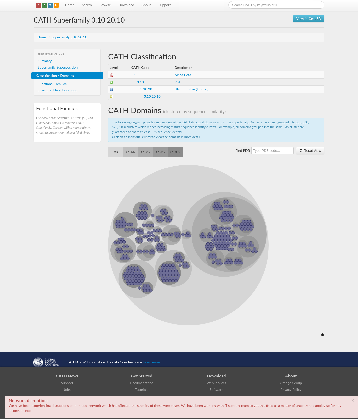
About (146, 5)
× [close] (352, 400)
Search (87, 5)
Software (216, 389)
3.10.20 (146, 89)
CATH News (67, 375)
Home (69, 5)
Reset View (310, 151)
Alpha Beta (183, 75)
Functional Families (52, 84)
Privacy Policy (290, 389)
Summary (45, 61)
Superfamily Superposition (58, 67)
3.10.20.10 (152, 96)
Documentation (142, 383)
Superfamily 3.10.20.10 (69, 37)
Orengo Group (291, 383)
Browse (105, 5)
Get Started (141, 375)
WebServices (216, 383)
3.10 (140, 82)
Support (164, 5)
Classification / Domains (55, 75)
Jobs (67, 389)
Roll (177, 82)
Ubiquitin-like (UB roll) (191, 89)
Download (126, 5)
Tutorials (141, 389)
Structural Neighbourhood (57, 90)
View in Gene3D (308, 18)
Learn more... (153, 362)
